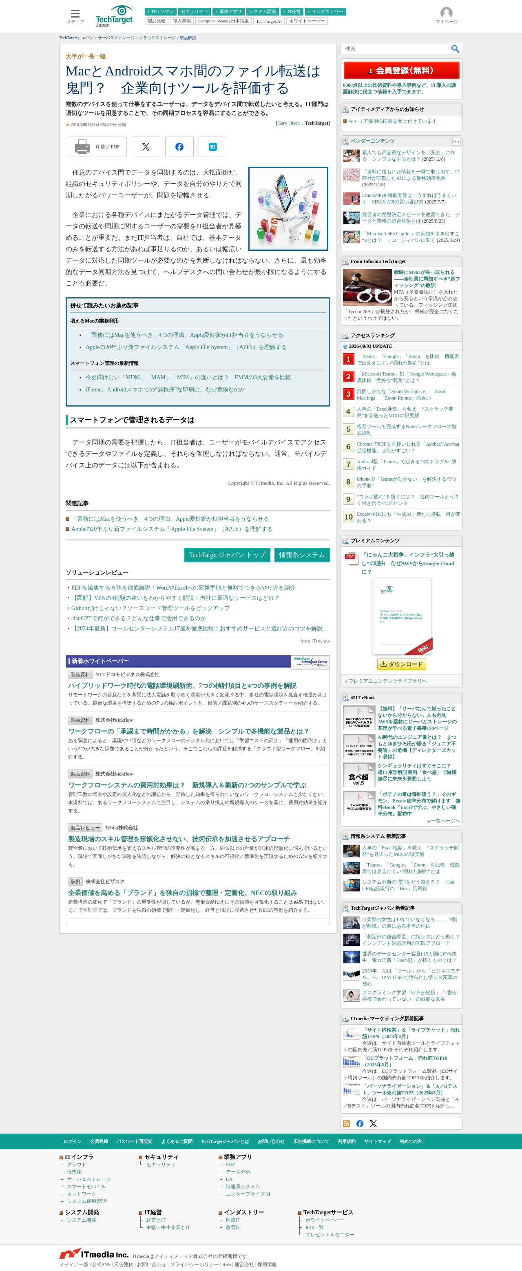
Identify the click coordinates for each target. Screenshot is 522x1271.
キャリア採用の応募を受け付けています (393, 121)
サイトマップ (377, 1141)
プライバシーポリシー (194, 1264)
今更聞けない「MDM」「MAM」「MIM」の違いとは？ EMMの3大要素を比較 (188, 377)
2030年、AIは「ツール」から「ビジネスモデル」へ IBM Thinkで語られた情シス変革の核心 (411, 977)
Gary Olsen (288, 123)
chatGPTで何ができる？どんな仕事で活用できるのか (138, 618)
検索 (456, 48)
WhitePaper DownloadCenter (310, 662)
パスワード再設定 (135, 1141)
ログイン (73, 1141)
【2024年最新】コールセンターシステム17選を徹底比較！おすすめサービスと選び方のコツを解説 (197, 629)
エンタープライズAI (248, 1194)
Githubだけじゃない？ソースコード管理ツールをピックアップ (150, 608)
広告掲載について (311, 1141)
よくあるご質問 (176, 1141)
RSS (346, 1123)
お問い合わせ (271, 1141)
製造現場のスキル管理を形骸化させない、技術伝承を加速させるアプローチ (179, 839)
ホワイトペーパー (325, 1220)
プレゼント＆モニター (329, 1235)
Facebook (359, 1123)
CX (229, 1179)
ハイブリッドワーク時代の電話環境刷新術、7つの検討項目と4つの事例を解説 (182, 685)
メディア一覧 (73, 1264)
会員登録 (99, 1141)
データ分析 (238, 1172)
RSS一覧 (314, 1227)
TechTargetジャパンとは (225, 1141)
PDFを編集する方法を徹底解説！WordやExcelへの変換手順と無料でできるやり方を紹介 (183, 588)
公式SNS (101, 1264)
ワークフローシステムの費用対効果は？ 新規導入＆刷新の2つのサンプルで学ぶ (187, 785)
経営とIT (156, 1220)
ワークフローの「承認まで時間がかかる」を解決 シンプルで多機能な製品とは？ (189, 731)
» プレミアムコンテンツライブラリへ (386, 681)
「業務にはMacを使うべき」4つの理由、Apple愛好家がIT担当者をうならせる (184, 335)
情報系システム (302, 554)
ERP (230, 1164)
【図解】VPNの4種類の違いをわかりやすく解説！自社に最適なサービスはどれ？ (175, 598)
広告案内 (124, 1264)
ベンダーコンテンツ (373, 141)
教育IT (233, 1227)
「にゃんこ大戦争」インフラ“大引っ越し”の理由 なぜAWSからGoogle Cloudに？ (407, 563)
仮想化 (74, 1172)
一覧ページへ (445, 821)
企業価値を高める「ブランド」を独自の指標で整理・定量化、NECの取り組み (182, 892)
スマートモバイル (86, 1186)
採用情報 (267, 1264)
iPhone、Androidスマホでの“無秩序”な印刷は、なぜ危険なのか (166, 390)
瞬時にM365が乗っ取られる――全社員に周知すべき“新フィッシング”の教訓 (427, 279)
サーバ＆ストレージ (89, 1179)
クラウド (76, 1164)
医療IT (233, 1220)
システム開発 (81, 1220)
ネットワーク (81, 1194)
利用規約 (347, 1141)
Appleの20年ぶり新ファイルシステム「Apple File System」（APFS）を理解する (186, 347)
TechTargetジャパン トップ (227, 554)
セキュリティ (161, 1164)
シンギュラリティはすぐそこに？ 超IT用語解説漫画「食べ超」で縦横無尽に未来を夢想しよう (417, 772)
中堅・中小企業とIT (168, 1227)
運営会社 (244, 1264)
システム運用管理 (86, 1201)
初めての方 (411, 1141)
